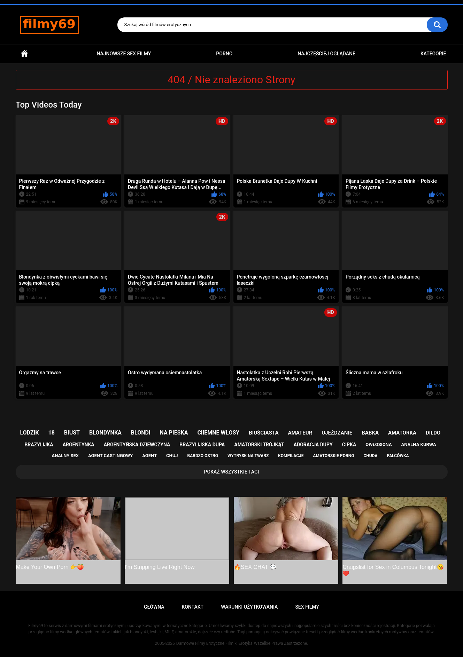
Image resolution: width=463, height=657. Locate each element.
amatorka (402, 433)
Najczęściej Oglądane (326, 53)
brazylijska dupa (202, 444)
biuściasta (263, 433)
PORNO (224, 53)
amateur (300, 433)
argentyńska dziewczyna (137, 444)
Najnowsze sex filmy (124, 53)
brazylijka (38, 444)
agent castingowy (110, 455)
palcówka (398, 455)
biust (72, 432)
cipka (349, 444)
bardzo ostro (202, 455)
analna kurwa (418, 444)
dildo (433, 433)
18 (51, 432)
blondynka (105, 432)
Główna (24, 54)
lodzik (29, 432)
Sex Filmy (307, 607)
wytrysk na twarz (248, 455)
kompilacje (290, 455)
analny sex (65, 455)
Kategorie (433, 53)
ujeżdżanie (337, 433)
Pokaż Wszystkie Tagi (231, 472)
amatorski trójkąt (259, 444)
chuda (370, 455)
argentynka (78, 444)
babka (370, 433)
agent (149, 455)
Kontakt (193, 607)
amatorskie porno (333, 455)
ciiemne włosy (218, 432)
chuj (172, 455)
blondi (141, 432)
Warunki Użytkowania (249, 607)
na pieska (174, 432)
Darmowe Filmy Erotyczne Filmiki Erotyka (214, 643)
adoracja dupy (313, 444)
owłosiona (378, 444)
